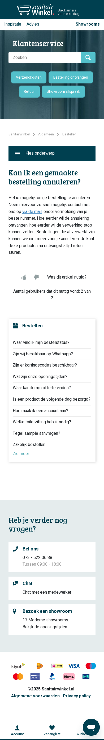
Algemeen (46, 134)
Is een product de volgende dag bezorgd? (51, 399)
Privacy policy (77, 696)
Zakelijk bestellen (29, 444)
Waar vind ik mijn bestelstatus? (41, 342)
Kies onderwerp (40, 153)
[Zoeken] (44, 57)
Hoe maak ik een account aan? (40, 411)
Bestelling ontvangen (70, 77)
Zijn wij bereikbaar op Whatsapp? (43, 354)
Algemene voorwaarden (35, 696)
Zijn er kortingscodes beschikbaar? (45, 365)
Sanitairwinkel (19, 134)
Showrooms (88, 24)
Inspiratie (12, 24)
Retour (29, 91)
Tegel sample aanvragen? (36, 433)
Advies (33, 24)
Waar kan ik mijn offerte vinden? (42, 388)
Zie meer (21, 454)
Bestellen (69, 134)
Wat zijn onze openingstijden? (40, 376)
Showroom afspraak (63, 91)
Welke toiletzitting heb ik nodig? (42, 422)
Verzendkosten (29, 77)
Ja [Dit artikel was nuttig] (24, 277)
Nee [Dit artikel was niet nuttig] (36, 277)
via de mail (32, 211)
